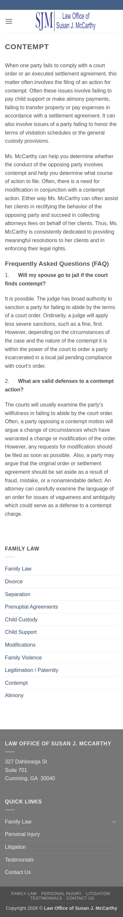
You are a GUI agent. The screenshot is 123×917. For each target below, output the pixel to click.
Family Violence (23, 657)
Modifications (20, 645)
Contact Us (18, 872)
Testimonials (19, 860)
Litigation (15, 847)
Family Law (18, 569)
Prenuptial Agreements (31, 607)
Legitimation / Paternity (31, 670)
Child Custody (21, 619)
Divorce (14, 581)
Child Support (21, 632)
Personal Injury (22, 834)
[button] (9, 21)
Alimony (14, 695)
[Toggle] (114, 821)
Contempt (16, 683)
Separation (17, 594)
